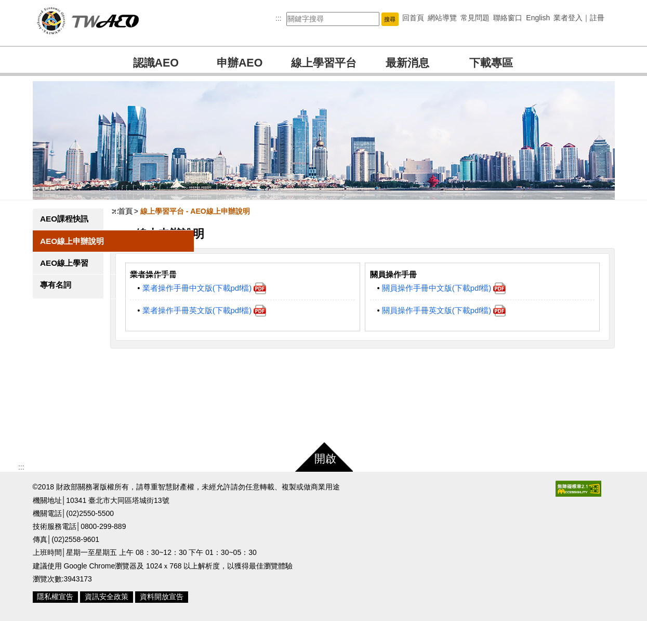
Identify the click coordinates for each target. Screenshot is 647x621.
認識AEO (156, 63)
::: (278, 18)
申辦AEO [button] (239, 63)
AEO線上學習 (64, 262)
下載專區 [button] (491, 63)
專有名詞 (55, 284)
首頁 (138, 211)
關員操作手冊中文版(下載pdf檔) (450, 288)
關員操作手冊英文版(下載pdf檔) (450, 310)
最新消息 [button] (407, 63)
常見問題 (475, 18)
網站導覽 (442, 18)
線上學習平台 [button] (323, 63)
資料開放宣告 (161, 596)
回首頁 (413, 18)
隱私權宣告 (55, 596)
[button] (389, 18)
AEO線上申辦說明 (72, 241)
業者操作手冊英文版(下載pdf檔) (217, 310)
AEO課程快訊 (64, 218)
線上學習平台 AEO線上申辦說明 (208, 211)
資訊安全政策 (106, 596)
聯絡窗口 (507, 18)
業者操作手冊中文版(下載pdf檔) (217, 288)
